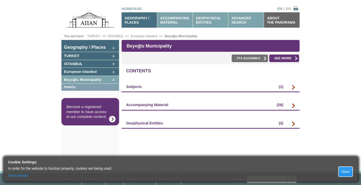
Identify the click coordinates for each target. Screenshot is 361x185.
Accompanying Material (204, 104)
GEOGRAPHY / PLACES (137, 20)
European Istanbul (144, 36)
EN (279, 9)
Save (345, 172)
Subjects (204, 86)
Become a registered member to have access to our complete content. (86, 112)
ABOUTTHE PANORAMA (281, 20)
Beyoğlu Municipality (181, 36)
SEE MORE (286, 58)
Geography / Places (85, 47)
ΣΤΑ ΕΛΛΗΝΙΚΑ (251, 58)
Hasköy (69, 87)
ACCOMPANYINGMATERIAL (174, 20)
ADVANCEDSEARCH (241, 20)
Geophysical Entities (204, 123)
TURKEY (94, 36)
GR (288, 9)
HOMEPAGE (132, 9)
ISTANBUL (115, 36)
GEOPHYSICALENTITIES (208, 20)
